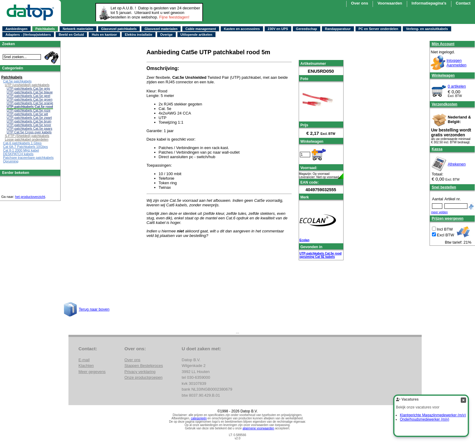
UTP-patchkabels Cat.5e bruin (29, 121)
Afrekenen (457, 164)
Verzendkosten (444, 104)
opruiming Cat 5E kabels (317, 256)
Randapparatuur (338, 29)
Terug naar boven (94, 309)
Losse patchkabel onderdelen (26, 139)
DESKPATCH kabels (18, 154)
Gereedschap (306, 29)
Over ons (359, 3)
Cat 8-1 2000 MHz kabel (21, 150)
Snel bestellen (444, 187)
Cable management (200, 29)
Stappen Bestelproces (144, 365)
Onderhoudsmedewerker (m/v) (424, 419)
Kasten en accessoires (242, 29)
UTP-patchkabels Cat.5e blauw (30, 92)
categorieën (199, 418)
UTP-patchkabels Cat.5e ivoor (29, 125)
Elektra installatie (138, 34)
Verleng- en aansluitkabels (427, 29)
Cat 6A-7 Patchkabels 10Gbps (25, 146)
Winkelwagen (443, 75)
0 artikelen (457, 86)
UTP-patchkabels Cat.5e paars (29, 128)
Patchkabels (45, 29)
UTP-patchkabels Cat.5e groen (29, 99)
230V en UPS (278, 29)
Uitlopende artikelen (196, 34)
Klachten (86, 365)
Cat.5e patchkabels (17, 81)
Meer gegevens (92, 371)
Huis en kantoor (104, 34)
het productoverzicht (30, 196)
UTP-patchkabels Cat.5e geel (28, 96)
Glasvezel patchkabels (119, 29)
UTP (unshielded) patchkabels (27, 85)
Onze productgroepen (144, 377)
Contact (463, 3)
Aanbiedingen (16, 29)
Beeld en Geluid (71, 34)
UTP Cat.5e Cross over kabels (29, 132)
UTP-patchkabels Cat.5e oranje (30, 103)
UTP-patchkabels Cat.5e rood (321, 253)
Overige (166, 34)
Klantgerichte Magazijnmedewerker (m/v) (433, 415)
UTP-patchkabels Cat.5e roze (28, 110)
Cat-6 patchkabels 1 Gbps (22, 143)
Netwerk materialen (78, 29)
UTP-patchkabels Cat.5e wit (27, 114)
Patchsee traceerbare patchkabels (28, 157)
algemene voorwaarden (258, 428)
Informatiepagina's (429, 3)
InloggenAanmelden (457, 62)
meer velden (439, 212)
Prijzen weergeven (447, 218)
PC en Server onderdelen (378, 29)
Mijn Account (443, 44)
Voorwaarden (389, 3)
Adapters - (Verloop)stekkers (28, 34)
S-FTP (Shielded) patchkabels (27, 136)
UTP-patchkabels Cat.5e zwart (29, 117)
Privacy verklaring (140, 371)
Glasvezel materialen (161, 29)
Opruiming (10, 161)
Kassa (437, 149)
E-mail (84, 360)
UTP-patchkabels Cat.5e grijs (28, 88)
